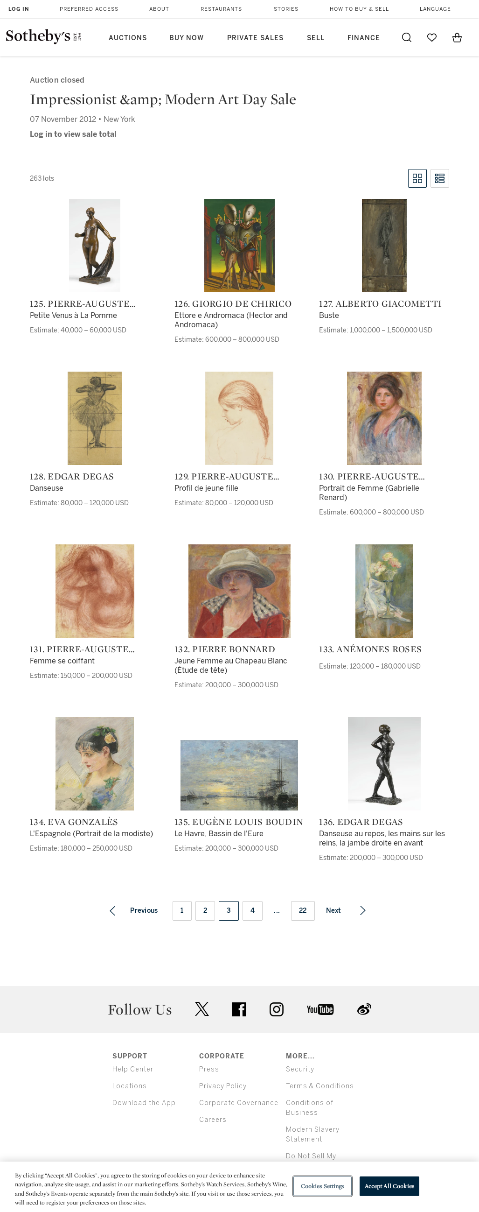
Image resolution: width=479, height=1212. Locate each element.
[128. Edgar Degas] (95, 418)
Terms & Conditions (320, 1086)
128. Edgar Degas (72, 476)
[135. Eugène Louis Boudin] (239, 775)
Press (209, 1069)
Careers (213, 1120)
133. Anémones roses (370, 649)
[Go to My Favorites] (432, 37)
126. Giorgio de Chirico (233, 303)
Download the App (144, 1103)
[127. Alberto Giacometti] (384, 245)
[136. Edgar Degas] (384, 763)
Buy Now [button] (186, 38)
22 (303, 911)
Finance (363, 38)
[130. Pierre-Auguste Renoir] (384, 418)
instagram (277, 1009)
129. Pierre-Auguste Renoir (223, 476)
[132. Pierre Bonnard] (239, 591)
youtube (320, 1009)
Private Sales (255, 38)
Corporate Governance (238, 1103)
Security (300, 1069)
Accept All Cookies (389, 1186)
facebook (239, 1009)
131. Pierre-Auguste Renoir (79, 649)
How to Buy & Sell (359, 9)
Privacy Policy (223, 1086)
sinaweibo (364, 1009)
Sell (316, 38)
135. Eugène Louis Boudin (238, 821)
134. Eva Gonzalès (74, 821)
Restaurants (221, 9)
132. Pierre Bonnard (224, 649)
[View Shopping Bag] (457, 37)
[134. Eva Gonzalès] (95, 763)
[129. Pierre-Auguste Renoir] (239, 418)
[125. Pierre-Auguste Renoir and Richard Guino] (94, 245)
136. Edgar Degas (361, 821)
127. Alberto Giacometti (380, 303)
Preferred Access (89, 9)
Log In (18, 9)
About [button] (159, 9)
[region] (239, 1187)
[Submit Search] (406, 37)
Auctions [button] (128, 38)
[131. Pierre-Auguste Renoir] (95, 591)
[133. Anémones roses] (384, 591)
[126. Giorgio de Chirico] (239, 245)
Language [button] (435, 9)
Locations (129, 1086)
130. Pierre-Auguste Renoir (369, 476)
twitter (202, 1009)
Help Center (132, 1069)
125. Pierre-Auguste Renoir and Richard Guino (82, 303)
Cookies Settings (322, 1186)
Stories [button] (286, 9)
